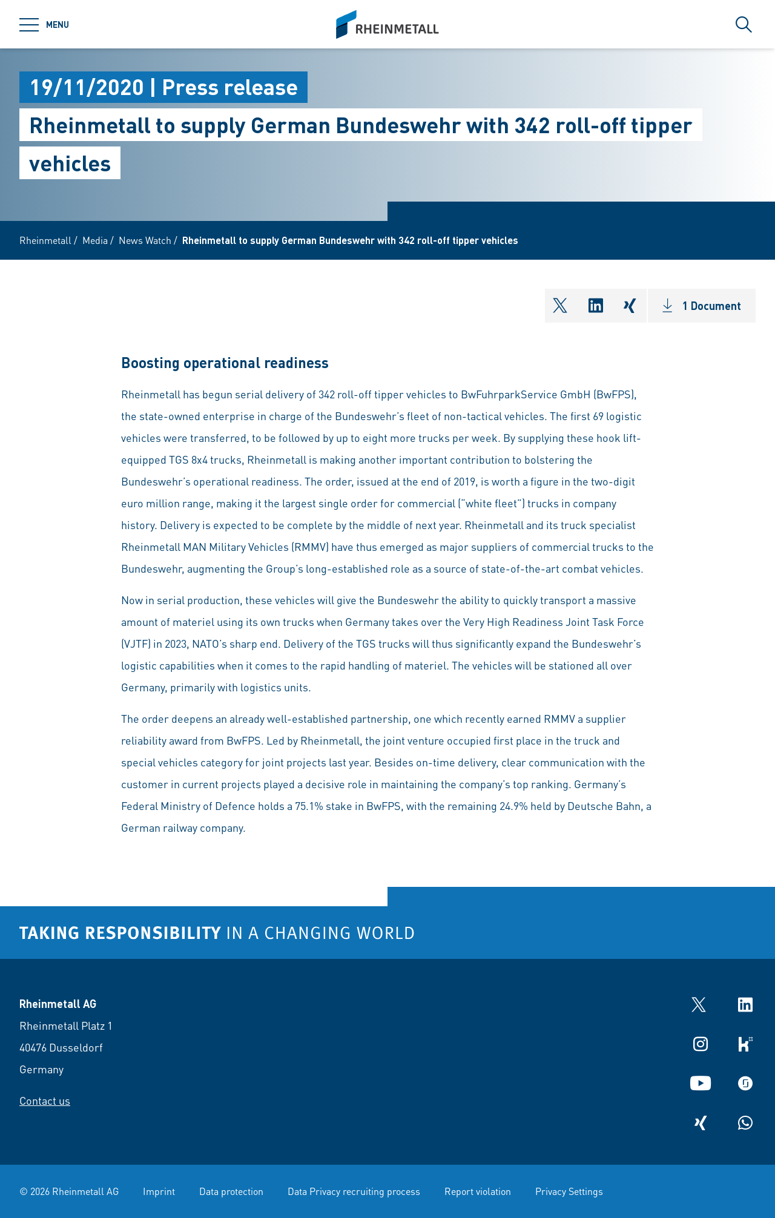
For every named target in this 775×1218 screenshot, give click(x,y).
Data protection (231, 1191)
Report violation (477, 1191)
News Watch (145, 240)
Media (95, 240)
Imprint (159, 1191)
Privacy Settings (569, 1191)
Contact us (44, 1100)
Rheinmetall (45, 240)
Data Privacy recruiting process (354, 1191)
